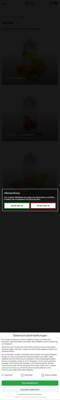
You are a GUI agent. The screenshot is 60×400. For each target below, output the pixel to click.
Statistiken (27, 372)
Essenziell (7, 372)
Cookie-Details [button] (18, 394)
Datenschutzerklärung (10, 365)
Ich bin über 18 (17, 217)
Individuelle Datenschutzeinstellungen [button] (30, 392)
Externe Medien (49, 372)
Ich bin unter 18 (43, 217)
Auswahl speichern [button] (30, 387)
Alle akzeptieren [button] (30, 380)
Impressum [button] (42, 394)
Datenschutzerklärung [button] (31, 394)
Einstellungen (7, 367)
